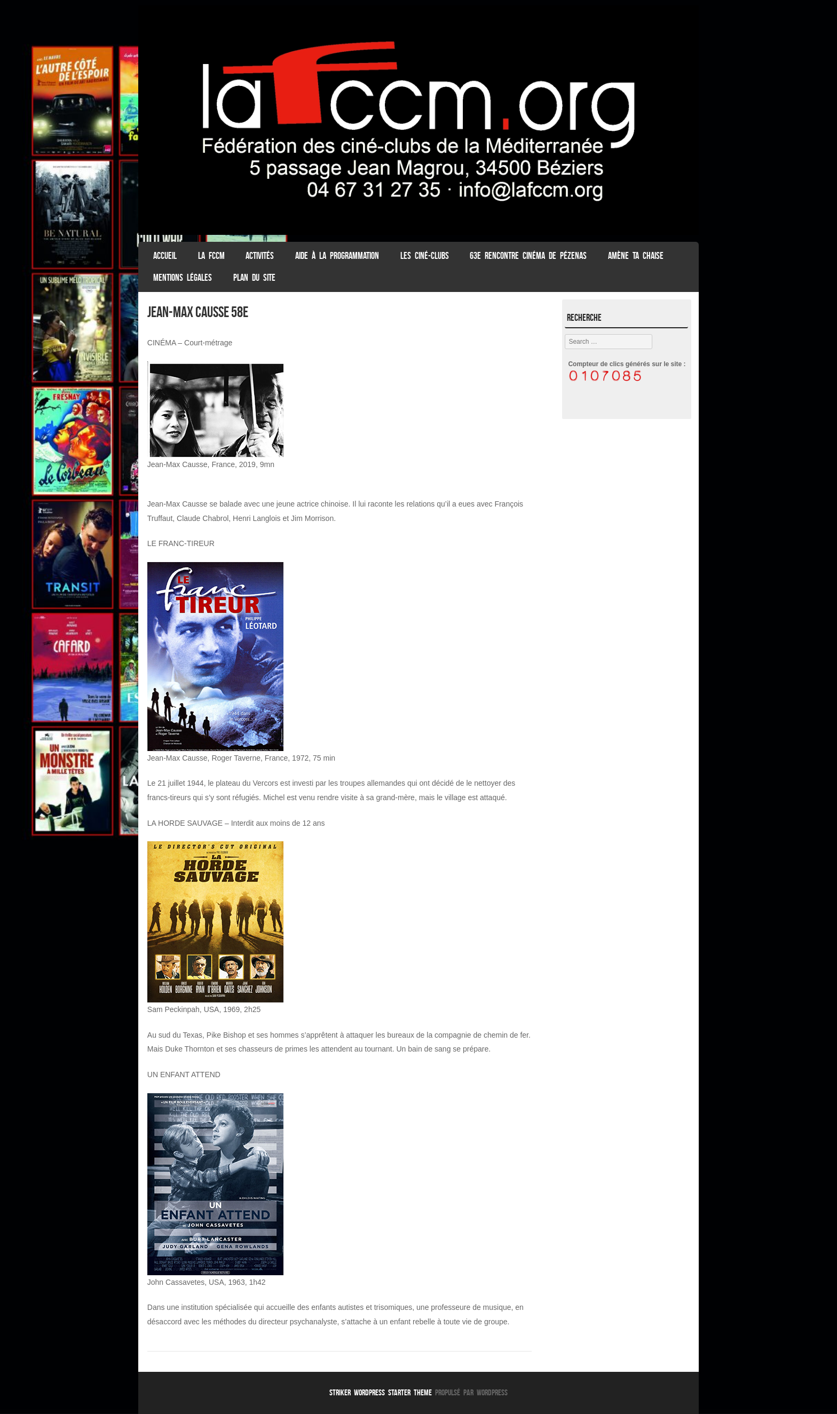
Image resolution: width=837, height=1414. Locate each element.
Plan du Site (254, 277)
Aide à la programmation (337, 255)
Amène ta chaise (636, 255)
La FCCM (211, 255)
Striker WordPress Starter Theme (380, 1392)
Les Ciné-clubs (424, 255)
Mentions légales (182, 277)
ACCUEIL (165, 255)
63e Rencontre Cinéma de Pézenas (528, 255)
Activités (260, 255)
